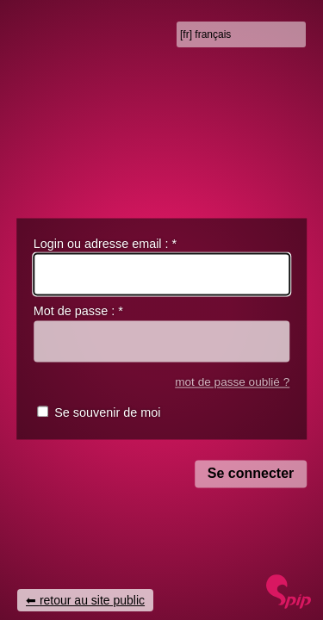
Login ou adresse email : (105, 244)
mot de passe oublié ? (232, 381)
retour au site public (92, 600)
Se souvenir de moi (107, 413)
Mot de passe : (78, 312)
